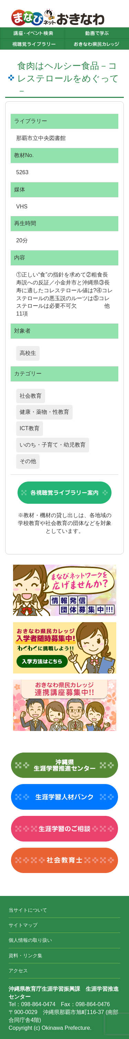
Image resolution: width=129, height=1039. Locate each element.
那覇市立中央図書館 (41, 138)
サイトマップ (23, 925)
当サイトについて (28, 910)
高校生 (28, 353)
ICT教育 (30, 428)
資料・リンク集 (25, 955)
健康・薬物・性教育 (44, 412)
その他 (28, 461)
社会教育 (31, 396)
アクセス (18, 970)
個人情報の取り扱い (30, 940)
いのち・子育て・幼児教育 (53, 445)
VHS (22, 206)
